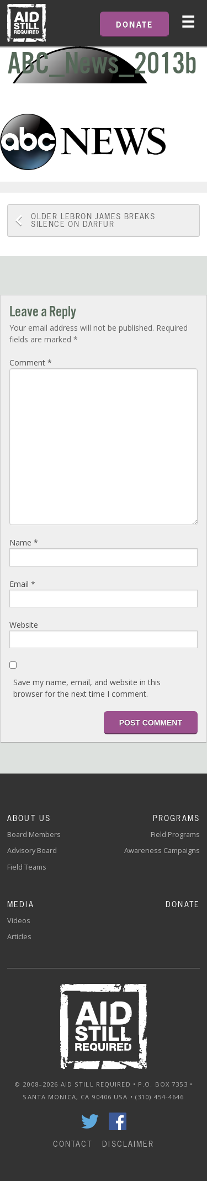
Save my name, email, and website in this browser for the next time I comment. (87, 688)
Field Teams (26, 867)
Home (26, 23)
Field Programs (175, 834)
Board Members (34, 834)
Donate (183, 904)
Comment (30, 362)
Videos (18, 920)
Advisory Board (32, 850)
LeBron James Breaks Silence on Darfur (93, 220)
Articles (19, 936)
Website (23, 624)
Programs (176, 818)
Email (22, 584)
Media (20, 904)
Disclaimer (128, 1143)
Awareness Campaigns (162, 850)
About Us (29, 818)
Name (23, 542)
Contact (73, 1143)
